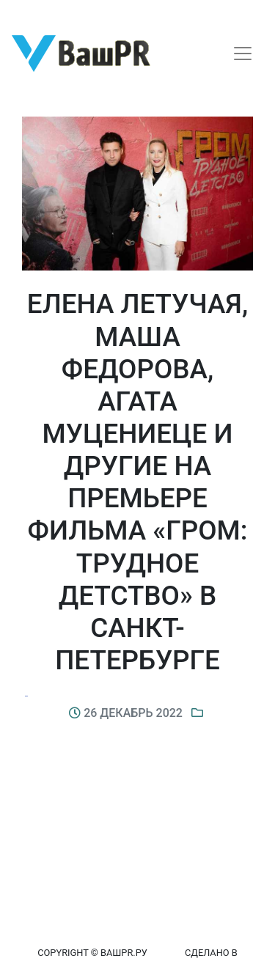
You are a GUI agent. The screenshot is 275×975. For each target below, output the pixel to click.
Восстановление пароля (145, 12)
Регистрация (40, 12)
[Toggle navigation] (242, 53)
